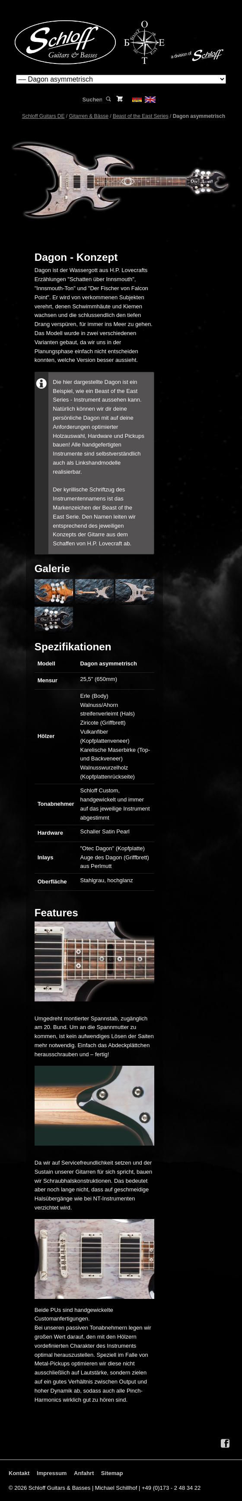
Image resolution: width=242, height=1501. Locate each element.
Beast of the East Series (141, 116)
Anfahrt (84, 1473)
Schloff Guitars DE (43, 116)
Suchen (108, 99)
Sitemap (112, 1473)
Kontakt (19, 1473)
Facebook (225, 1443)
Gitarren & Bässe (88, 116)
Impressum (52, 1473)
